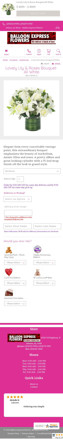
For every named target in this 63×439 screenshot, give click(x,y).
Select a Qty (9, 179)
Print (45, 64)
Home (5, 60)
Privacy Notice (28, 433)
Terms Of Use (13, 433)
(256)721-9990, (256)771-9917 (19, 24)
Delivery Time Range (15, 206)
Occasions (14, 60)
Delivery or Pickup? (14, 193)
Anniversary (24, 60)
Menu (6, 54)
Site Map (31, 437)
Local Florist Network (46, 433)
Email (56, 64)
